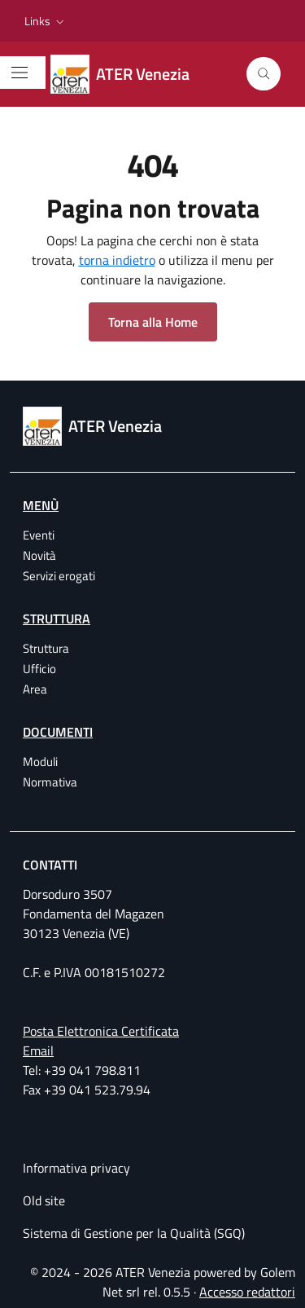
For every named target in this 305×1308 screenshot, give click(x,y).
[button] (46, 21)
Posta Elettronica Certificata (101, 1031)
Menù (41, 505)
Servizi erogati (59, 575)
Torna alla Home (153, 322)
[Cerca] (263, 74)
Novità (39, 555)
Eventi (38, 535)
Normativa (50, 782)
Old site (44, 1200)
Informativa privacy (76, 1168)
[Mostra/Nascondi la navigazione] (19, 72)
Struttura (56, 618)
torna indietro (117, 260)
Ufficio (39, 668)
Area (35, 689)
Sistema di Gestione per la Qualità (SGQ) (134, 1233)
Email (38, 1050)
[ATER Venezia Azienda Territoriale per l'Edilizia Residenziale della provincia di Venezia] (129, 74)
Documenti (58, 732)
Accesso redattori (247, 1291)
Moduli (40, 761)
